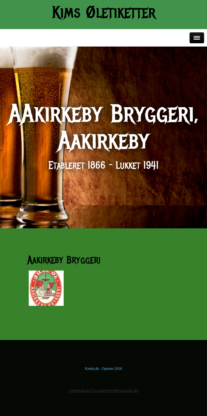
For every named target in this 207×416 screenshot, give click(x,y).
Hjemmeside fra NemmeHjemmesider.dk (103, 391)
